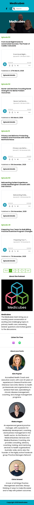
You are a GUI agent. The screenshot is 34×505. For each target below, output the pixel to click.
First (6, 271)
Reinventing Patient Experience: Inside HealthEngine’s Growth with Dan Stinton (15, 184)
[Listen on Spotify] (19, 343)
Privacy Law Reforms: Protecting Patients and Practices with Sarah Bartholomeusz (15, 137)
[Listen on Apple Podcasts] (13, 343)
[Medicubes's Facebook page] (6, 8)
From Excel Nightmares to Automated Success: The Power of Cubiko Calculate (15, 44)
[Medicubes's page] (10, 8)
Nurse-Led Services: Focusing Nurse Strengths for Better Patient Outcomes (16, 91)
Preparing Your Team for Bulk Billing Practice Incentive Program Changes (16, 230)
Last (27, 271)
